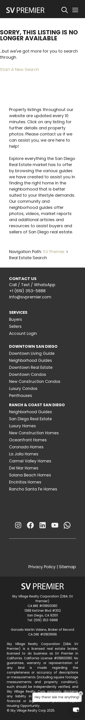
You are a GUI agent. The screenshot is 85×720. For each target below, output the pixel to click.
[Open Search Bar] (64, 10)
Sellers (15, 326)
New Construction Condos (34, 381)
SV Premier (54, 251)
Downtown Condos (27, 374)
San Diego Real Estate (30, 419)
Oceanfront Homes (28, 440)
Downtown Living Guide (32, 353)
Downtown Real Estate (31, 367)
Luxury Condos (23, 388)
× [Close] (81, 693)
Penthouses (20, 395)
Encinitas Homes (25, 482)
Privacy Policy (42, 567)
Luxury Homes (22, 426)
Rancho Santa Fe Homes (33, 489)
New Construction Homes (34, 433)
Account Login (23, 333)
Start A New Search (19, 69)
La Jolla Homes (23, 454)
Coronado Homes (26, 447)
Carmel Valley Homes (30, 461)
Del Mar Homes (23, 468)
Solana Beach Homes (30, 475)
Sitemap (67, 567)
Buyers (15, 319)
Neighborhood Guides (30, 360)
